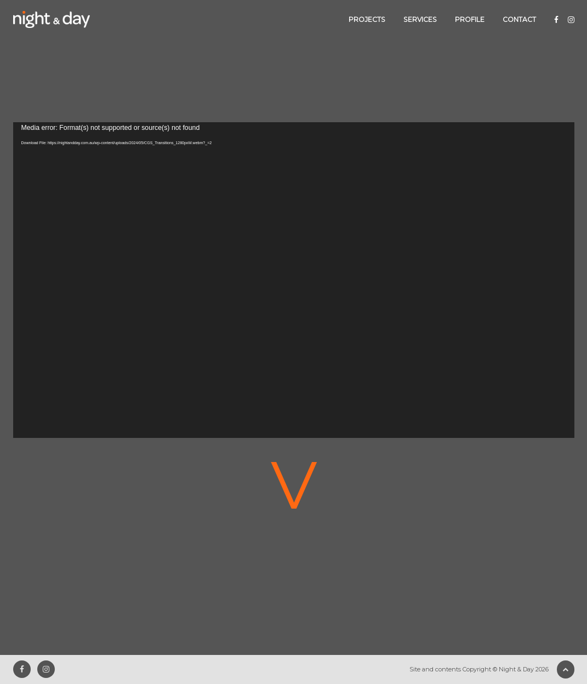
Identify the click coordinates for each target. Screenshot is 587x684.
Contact (519, 19)
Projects (367, 19)
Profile (470, 19)
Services (420, 19)
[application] (293, 280)
